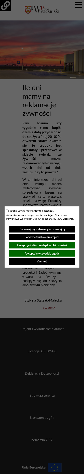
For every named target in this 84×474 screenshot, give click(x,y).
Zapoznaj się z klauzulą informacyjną (42, 229)
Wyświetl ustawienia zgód (42, 237)
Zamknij (42, 261)
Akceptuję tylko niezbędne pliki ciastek (42, 245)
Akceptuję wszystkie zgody (42, 253)
